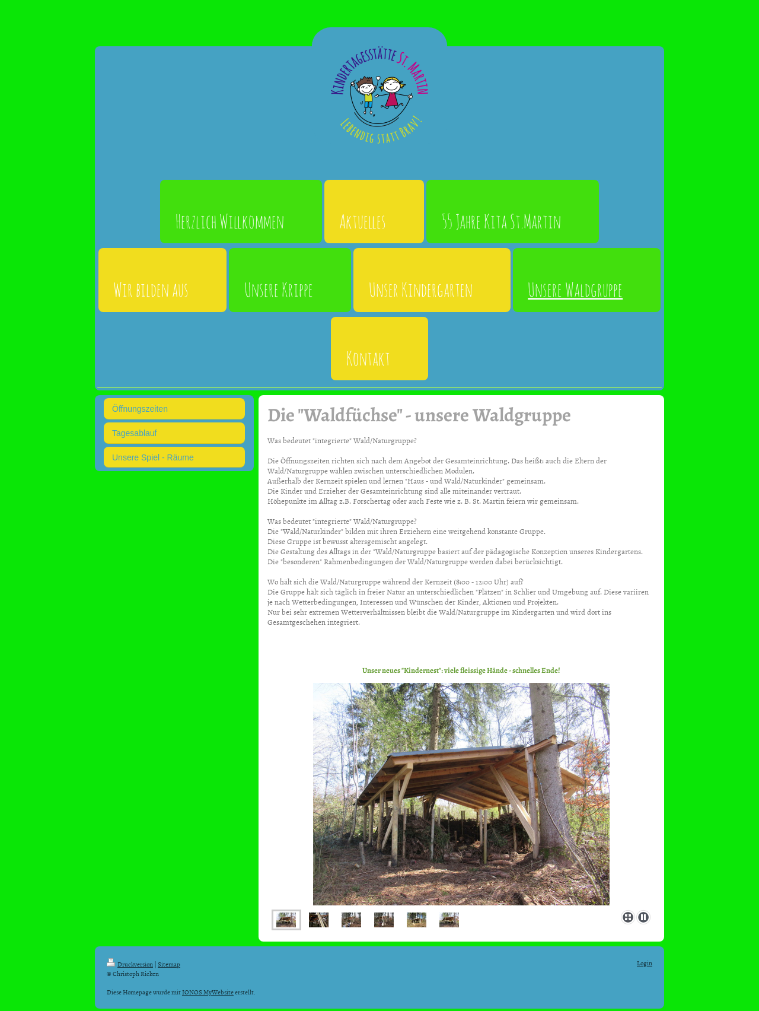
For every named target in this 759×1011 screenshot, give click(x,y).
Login (644, 963)
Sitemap (169, 964)
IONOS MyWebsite (208, 992)
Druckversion (130, 964)
